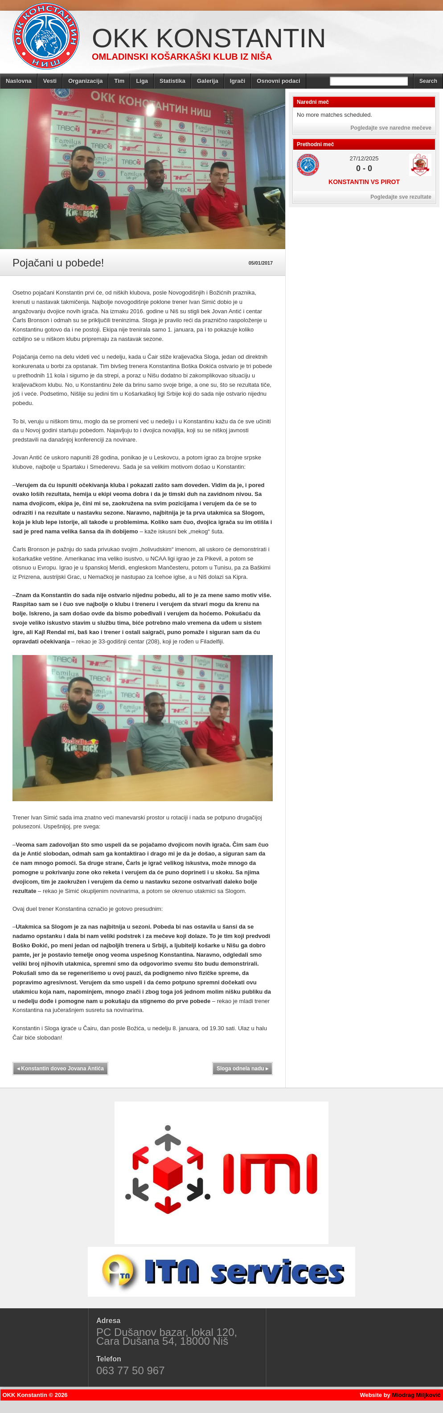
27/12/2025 (363, 158)
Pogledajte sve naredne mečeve (391, 128)
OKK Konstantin (209, 38)
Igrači (238, 81)
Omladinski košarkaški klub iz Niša (182, 56)
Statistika (172, 81)
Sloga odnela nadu (242, 1068)
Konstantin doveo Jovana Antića (60, 1068)
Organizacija (85, 81)
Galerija (207, 81)
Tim (119, 81)
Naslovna (19, 81)
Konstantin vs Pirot (364, 181)
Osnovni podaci (278, 81)
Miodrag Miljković (416, 1395)
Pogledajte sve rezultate (400, 197)
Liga (142, 81)
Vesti (50, 81)
